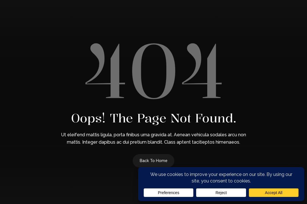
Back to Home (154, 160)
